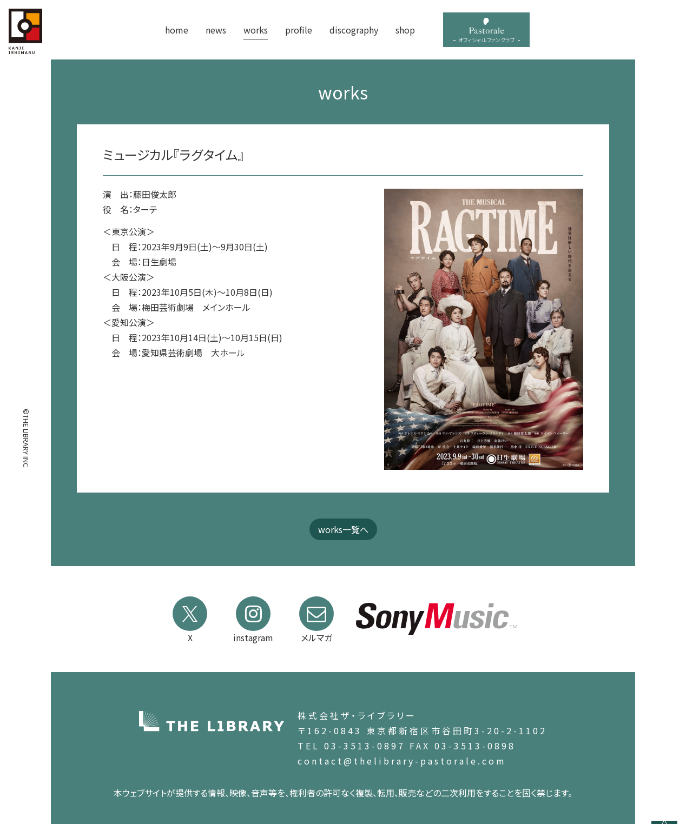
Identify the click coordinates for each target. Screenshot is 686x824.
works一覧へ (343, 529)
